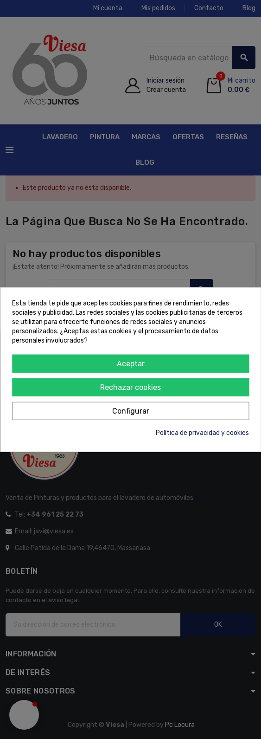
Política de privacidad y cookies (202, 432)
